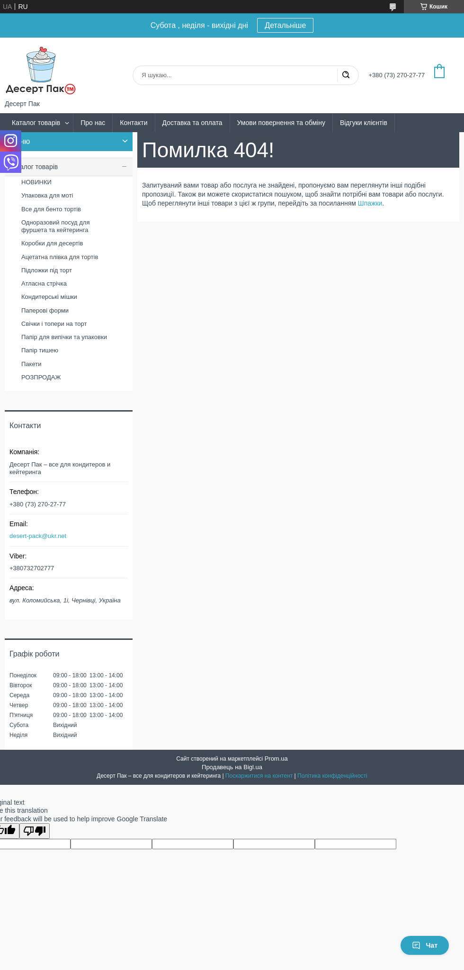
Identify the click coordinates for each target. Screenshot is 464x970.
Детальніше (285, 25)
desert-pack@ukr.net (37, 535)
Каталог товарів (36, 122)
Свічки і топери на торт (54, 323)
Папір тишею (39, 350)
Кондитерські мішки (49, 296)
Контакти (133, 122)
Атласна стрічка (44, 283)
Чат (424, 945)
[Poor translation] (34, 831)
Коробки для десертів (52, 243)
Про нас (92, 122)
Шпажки (370, 203)
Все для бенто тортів (51, 209)
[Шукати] (345, 75)
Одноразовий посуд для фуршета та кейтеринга (55, 226)
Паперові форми (45, 310)
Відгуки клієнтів (363, 122)
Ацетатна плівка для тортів (59, 256)
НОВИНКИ (36, 182)
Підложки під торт (46, 270)
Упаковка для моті (47, 195)
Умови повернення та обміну (281, 122)
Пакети (31, 364)
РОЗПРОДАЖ (41, 377)
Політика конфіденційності (332, 775)
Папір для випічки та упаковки (64, 337)
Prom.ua (276, 758)
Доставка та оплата (192, 122)
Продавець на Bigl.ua (232, 767)
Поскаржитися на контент (259, 775)
